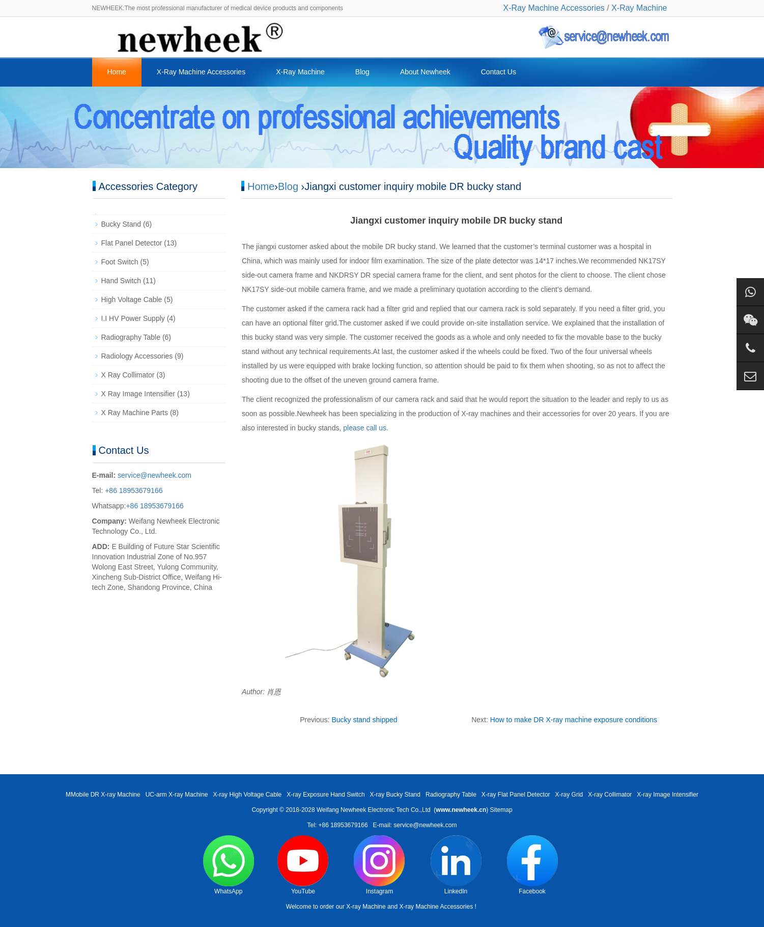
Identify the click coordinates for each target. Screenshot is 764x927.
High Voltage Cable (131, 299)
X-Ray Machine (639, 8)
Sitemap (501, 809)
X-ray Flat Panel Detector (516, 794)
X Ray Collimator (128, 375)
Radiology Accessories (137, 356)
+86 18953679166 (132, 490)
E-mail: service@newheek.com (415, 825)
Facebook (532, 865)
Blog (362, 72)
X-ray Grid (569, 794)
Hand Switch (121, 281)
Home (116, 72)
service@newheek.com (154, 475)
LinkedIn (456, 865)
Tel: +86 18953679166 (337, 825)
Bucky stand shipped (364, 720)
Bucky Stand (121, 224)
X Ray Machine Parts (134, 412)
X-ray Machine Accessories (436, 906)
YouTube (302, 865)
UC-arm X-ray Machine (177, 794)
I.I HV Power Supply (133, 318)
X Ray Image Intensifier (138, 394)
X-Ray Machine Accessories (554, 8)
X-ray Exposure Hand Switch (325, 794)
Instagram (379, 865)
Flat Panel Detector (131, 243)
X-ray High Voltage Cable (247, 794)
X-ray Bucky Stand (395, 794)
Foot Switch (119, 262)
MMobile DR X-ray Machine (103, 794)
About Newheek (425, 72)
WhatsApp (228, 865)
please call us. (364, 428)
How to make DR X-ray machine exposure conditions (573, 720)
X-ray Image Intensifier (667, 794)
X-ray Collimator (610, 794)
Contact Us (498, 72)
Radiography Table (131, 337)
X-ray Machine (365, 906)
